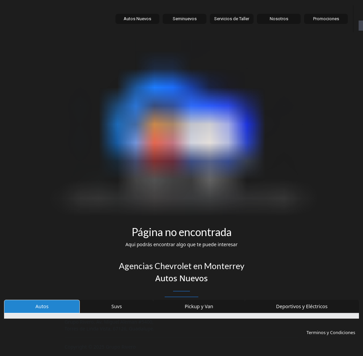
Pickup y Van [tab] (199, 306)
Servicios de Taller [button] (231, 18)
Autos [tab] (41, 306)
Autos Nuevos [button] (137, 18)
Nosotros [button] (279, 18)
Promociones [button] (326, 18)
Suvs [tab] (116, 306)
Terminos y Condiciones (330, 332)
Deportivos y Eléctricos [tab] (302, 306)
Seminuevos (185, 18)
